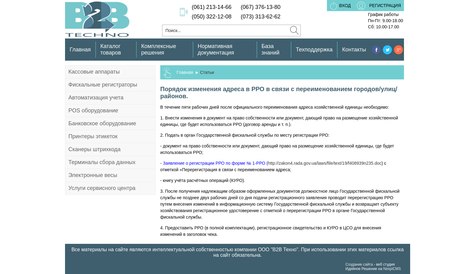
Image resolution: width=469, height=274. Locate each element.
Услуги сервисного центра (101, 188)
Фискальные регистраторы (102, 85)
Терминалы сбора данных (102, 162)
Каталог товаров (110, 49)
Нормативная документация (216, 49)
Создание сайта (359, 264)
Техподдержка (314, 49)
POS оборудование (93, 110)
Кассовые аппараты (94, 72)
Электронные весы (92, 175)
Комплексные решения (158, 49)
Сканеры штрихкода (94, 149)
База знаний (270, 49)
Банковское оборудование (102, 123)
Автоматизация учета (96, 98)
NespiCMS (392, 269)
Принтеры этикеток (92, 136)
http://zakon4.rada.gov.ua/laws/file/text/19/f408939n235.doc (324, 163)
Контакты (354, 49)
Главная (80, 49)
